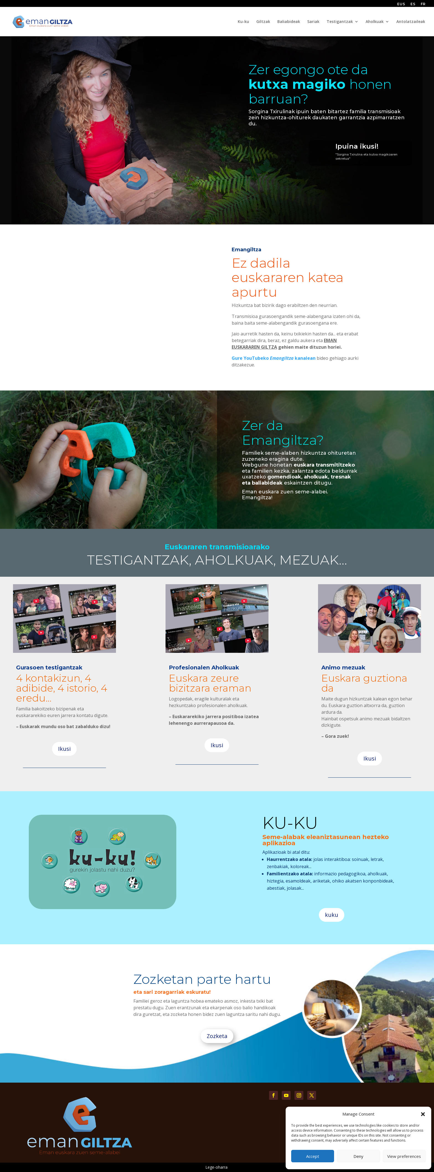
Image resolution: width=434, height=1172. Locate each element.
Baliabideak (288, 22)
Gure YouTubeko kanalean (274, 358)
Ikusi (64, 748)
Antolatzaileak (410, 22)
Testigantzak (340, 22)
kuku (331, 915)
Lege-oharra (216, 1167)
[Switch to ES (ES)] (412, 5)
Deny (358, 1156)
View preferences (404, 1156)
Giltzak (263, 22)
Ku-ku (243, 22)
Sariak (313, 22)
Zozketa (217, 1036)
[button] (423, 1114)
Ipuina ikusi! (356, 146)
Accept (312, 1156)
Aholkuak (375, 22)
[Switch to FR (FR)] (423, 5)
